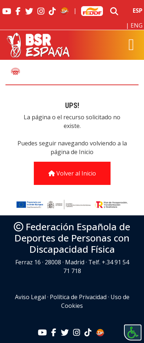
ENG (137, 25)
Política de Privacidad (78, 297)
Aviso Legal (30, 297)
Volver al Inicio (72, 173)
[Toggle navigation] (131, 45)
